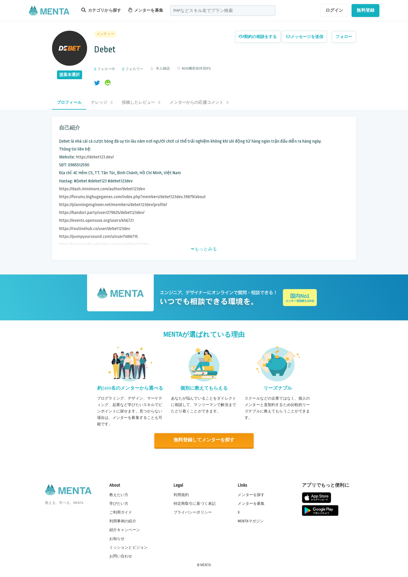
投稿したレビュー (141, 102)
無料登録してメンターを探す (204, 440)
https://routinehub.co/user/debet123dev (94, 228)
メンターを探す (251, 495)
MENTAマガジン (251, 521)
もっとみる (204, 249)
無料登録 (365, 10)
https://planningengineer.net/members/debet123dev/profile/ (113, 204)
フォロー (344, 36)
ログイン (334, 10)
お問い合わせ (120, 556)
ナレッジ (102, 102)
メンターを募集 (145, 10)
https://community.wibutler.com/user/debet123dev (104, 244)
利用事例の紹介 (122, 521)
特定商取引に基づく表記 (195, 503)
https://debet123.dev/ (95, 157)
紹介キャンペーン (124, 530)
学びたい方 (119, 503)
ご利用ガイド (120, 512)
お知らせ (117, 539)
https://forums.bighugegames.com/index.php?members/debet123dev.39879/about (132, 196)
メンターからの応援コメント (199, 102)
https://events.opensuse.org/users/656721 (96, 220)
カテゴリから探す (101, 10)
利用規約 (181, 495)
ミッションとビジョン (128, 547)
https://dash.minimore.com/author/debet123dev (102, 188)
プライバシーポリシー (193, 512)
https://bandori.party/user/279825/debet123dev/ (101, 212)
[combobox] (222, 10)
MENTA (205, 565)
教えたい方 (119, 495)
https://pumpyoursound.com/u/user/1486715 (98, 236)
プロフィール (69, 102)
